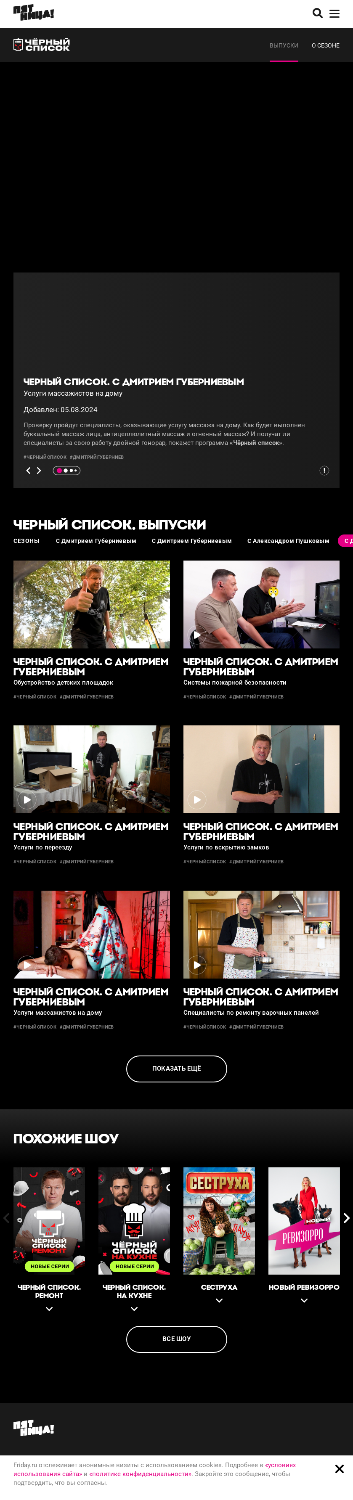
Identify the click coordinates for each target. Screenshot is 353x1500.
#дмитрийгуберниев (97, 457)
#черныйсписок (45, 457)
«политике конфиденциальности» (140, 1474)
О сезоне (326, 45)
